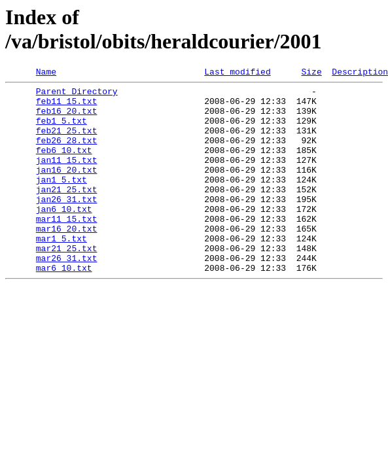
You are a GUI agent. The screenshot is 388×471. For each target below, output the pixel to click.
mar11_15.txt (66, 248)
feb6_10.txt (64, 165)
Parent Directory (77, 95)
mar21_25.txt (66, 283)
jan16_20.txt (66, 189)
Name (46, 73)
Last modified (237, 73)
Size (311, 73)
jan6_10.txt (64, 236)
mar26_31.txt (66, 295)
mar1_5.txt (61, 271)
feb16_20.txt (66, 118)
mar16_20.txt (66, 260)
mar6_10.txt (64, 307)
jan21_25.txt (66, 212)
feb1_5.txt (61, 130)
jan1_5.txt (61, 201)
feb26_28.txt (66, 154)
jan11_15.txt (66, 177)
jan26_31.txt (66, 224)
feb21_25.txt (66, 142)
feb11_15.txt (66, 107)
